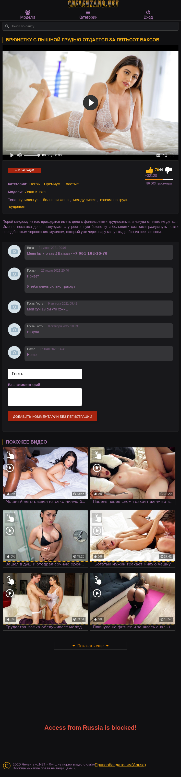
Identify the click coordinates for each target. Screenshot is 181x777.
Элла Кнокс (35, 192)
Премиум (52, 184)
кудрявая (17, 206)
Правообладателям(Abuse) (120, 765)
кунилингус (29, 200)
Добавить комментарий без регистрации (52, 417)
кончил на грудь (114, 200)
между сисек (84, 200)
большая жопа (56, 200)
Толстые (71, 184)
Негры (35, 184)
